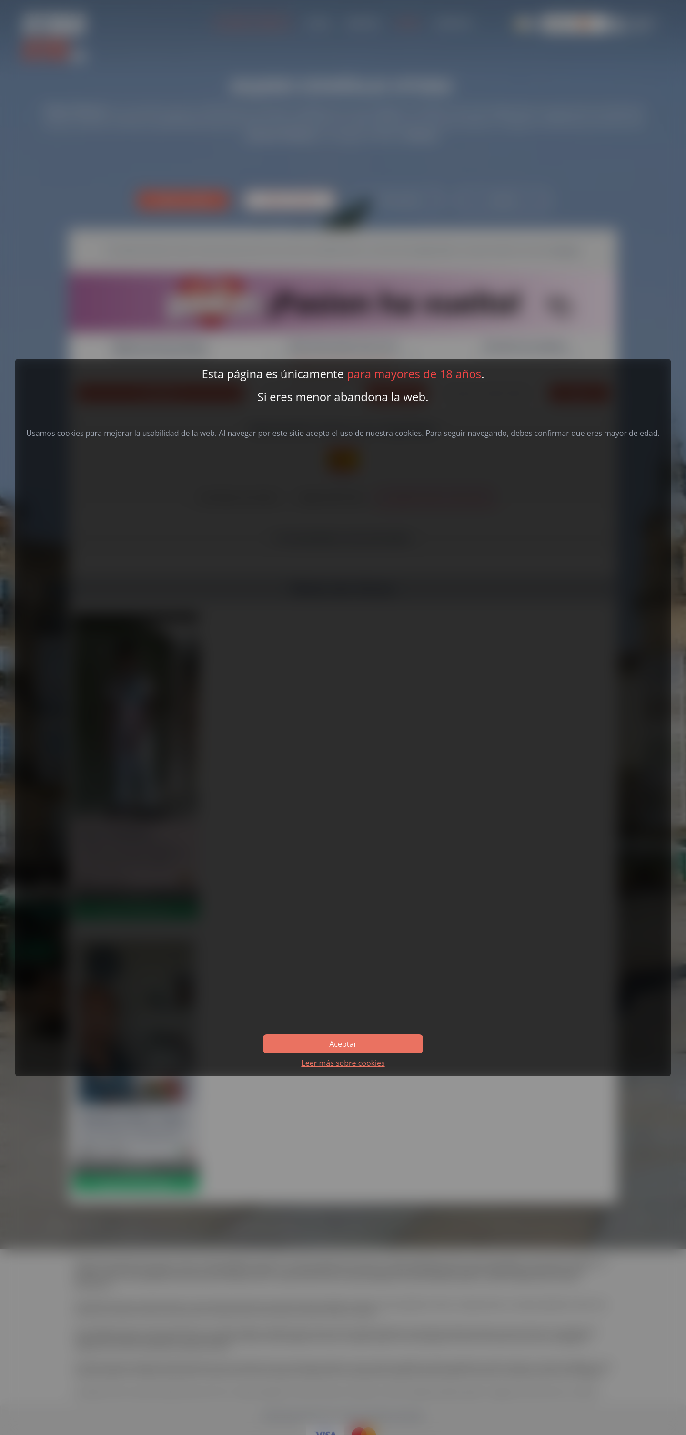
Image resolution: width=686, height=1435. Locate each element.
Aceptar (343, 1044)
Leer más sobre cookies (342, 1063)
